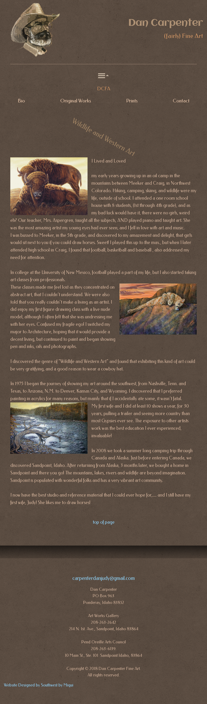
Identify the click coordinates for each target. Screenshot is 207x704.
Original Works (75, 101)
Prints (131, 101)
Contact (181, 101)
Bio (21, 101)
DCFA (103, 89)
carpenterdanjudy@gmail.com (103, 578)
